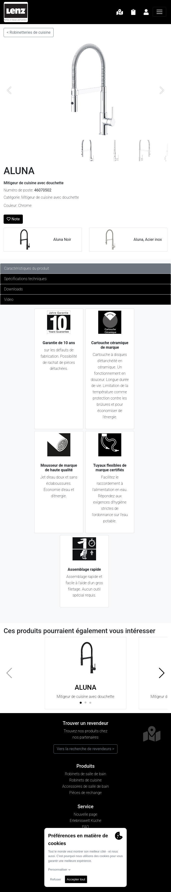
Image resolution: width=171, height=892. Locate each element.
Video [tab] (8, 299)
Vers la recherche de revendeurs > (85, 749)
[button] (162, 673)
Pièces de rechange (85, 792)
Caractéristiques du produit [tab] (26, 268)
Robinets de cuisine (85, 780)
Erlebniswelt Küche (85, 820)
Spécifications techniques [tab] (25, 278)
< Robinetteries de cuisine (28, 32)
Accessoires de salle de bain (85, 786)
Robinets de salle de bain (85, 774)
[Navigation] (159, 12)
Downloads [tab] (13, 289)
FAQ (85, 827)
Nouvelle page (85, 814)
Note (13, 219)
